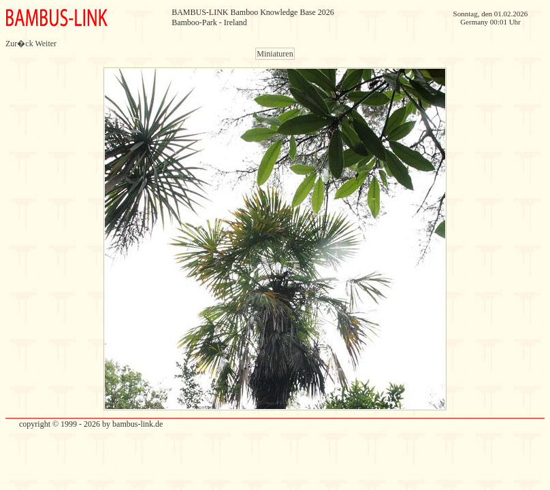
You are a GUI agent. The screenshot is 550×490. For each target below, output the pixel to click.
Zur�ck (19, 43)
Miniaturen (275, 54)
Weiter (45, 43)
